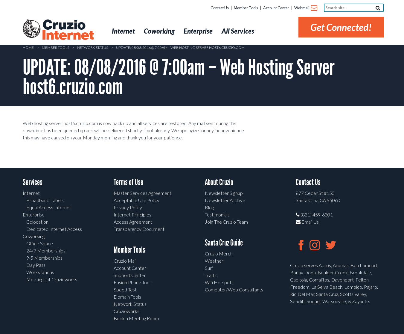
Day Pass (35, 265)
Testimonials (217, 214)
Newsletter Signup (224, 193)
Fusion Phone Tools (133, 282)
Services (32, 182)
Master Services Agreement (142, 193)
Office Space (39, 243)
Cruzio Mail (125, 261)
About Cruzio (219, 182)
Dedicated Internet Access (54, 229)
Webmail (305, 8)
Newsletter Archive (225, 200)
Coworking (34, 236)
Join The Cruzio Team (226, 222)
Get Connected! (341, 27)
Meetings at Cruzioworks (51, 279)
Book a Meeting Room (136, 318)
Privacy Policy (128, 207)
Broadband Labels (45, 200)
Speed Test (125, 289)
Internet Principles (132, 214)
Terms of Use (128, 182)
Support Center (130, 275)
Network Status (92, 47)
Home (28, 47)
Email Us (307, 222)
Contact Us (220, 7)
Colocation (37, 222)
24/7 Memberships (45, 250)
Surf (209, 268)
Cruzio (68, 30)
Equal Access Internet (48, 207)
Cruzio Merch (219, 253)
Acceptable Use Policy (136, 200)
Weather (214, 261)
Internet (31, 193)
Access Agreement (133, 222)
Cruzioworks (126, 311)
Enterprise (34, 214)
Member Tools (246, 7)
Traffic (211, 275)
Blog (209, 207)
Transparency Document (139, 229)
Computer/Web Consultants (234, 289)
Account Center (276, 7)
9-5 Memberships (44, 258)
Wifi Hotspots (219, 282)
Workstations (40, 272)
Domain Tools (127, 297)
